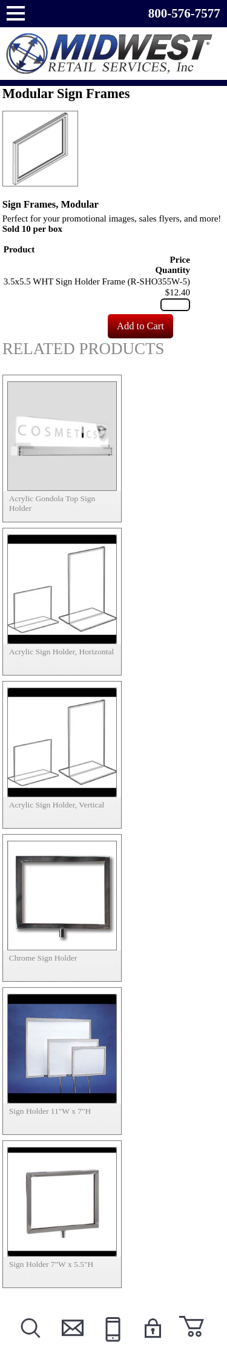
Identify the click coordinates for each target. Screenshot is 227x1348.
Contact (70, 1343)
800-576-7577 (184, 13)
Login (152, 1343)
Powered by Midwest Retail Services (114, 54)
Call (111, 1343)
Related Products (83, 349)
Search (30, 1343)
